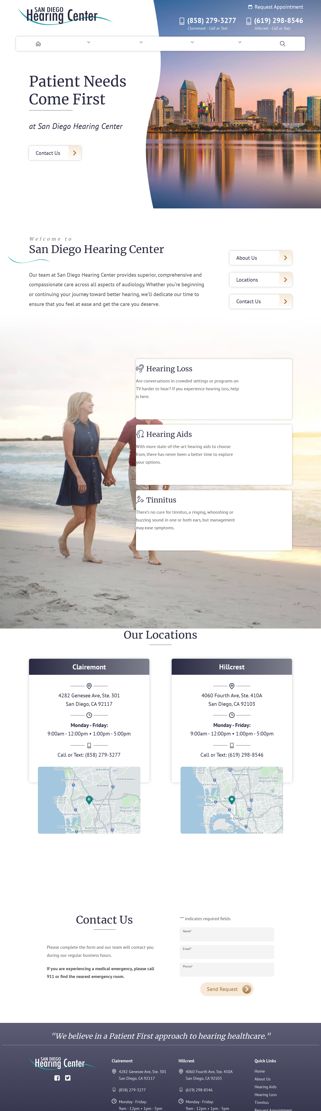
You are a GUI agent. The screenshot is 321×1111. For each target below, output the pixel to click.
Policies (267, 1100)
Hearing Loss (266, 1058)
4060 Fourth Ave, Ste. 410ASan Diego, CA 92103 (206, 1039)
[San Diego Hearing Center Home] (66, 16)
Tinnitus (262, 1066)
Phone (188, 930)
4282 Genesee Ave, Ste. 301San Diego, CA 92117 (139, 1039)
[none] (78, 44)
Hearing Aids (266, 1050)
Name (187, 895)
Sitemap (283, 1100)
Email (187, 913)
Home (260, 1035)
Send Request (222, 952)
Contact (261, 1081)
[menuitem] (34, 44)
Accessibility (247, 1100)
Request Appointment (275, 6)
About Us (263, 1043)
